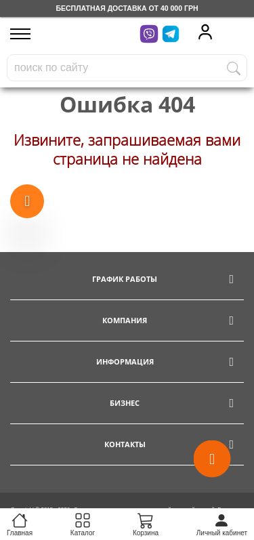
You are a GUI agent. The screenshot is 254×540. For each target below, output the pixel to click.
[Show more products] (27, 201)
